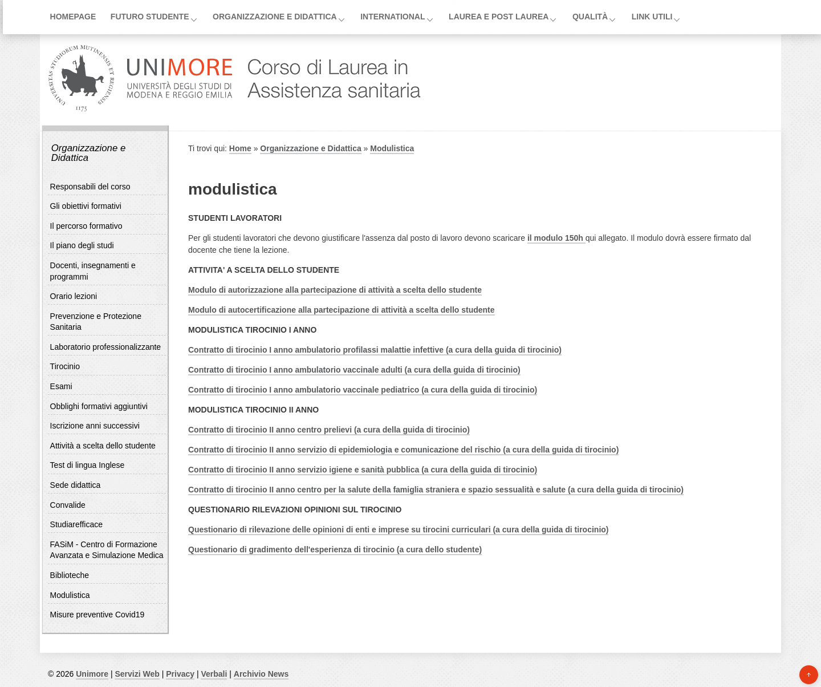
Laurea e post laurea (498, 16)
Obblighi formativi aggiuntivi (99, 406)
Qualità (590, 16)
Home (240, 148)
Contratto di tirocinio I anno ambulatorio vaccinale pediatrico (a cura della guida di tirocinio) (362, 389)
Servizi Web (137, 673)
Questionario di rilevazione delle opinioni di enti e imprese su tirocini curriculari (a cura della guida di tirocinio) (398, 529)
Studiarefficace (76, 524)
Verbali (214, 673)
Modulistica (70, 595)
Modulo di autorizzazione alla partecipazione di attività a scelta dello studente (335, 289)
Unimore (92, 673)
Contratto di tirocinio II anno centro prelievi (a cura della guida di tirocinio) (329, 429)
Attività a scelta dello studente (103, 445)
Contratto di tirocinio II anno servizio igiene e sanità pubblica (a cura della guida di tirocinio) (362, 469)
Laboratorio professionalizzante (105, 346)
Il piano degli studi (82, 245)
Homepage (73, 16)
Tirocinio (65, 366)
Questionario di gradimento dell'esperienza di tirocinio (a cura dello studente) (335, 549)
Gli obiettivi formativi (85, 206)
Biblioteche (70, 575)
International (392, 16)
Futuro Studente (150, 16)
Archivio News (261, 673)
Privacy (180, 673)
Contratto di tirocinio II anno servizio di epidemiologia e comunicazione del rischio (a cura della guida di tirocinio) (403, 449)
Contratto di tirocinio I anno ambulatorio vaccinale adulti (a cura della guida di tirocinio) (354, 369)
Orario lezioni (73, 296)
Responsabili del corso (90, 186)
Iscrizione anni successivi (95, 425)
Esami (61, 386)
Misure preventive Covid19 (97, 614)
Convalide (68, 505)
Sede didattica (75, 485)
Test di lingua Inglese (87, 465)
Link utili (652, 16)
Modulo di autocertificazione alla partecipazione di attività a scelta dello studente (341, 309)
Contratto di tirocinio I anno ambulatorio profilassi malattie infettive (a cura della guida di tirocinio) (375, 349)
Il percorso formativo (86, 226)
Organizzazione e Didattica (275, 16)
